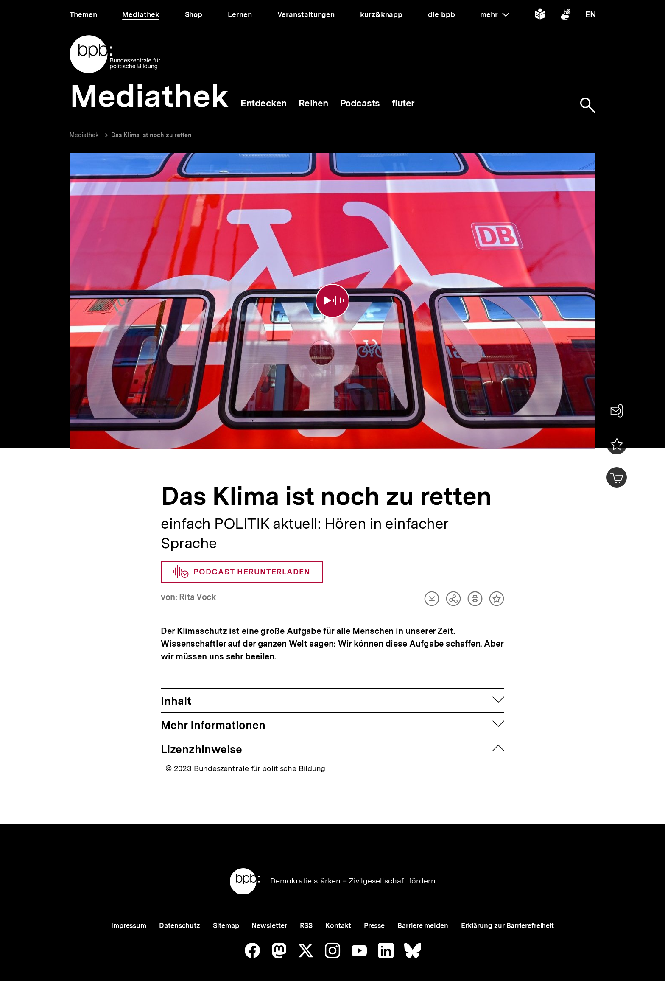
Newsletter (269, 906)
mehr (494, 14)
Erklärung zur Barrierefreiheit (507, 906)
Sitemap (226, 906)
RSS (306, 906)
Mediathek (84, 135)
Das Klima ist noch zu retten (151, 135)
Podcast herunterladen (241, 552)
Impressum (128, 906)
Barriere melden (422, 906)
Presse (374, 906)
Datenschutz (179, 906)
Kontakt (338, 906)
